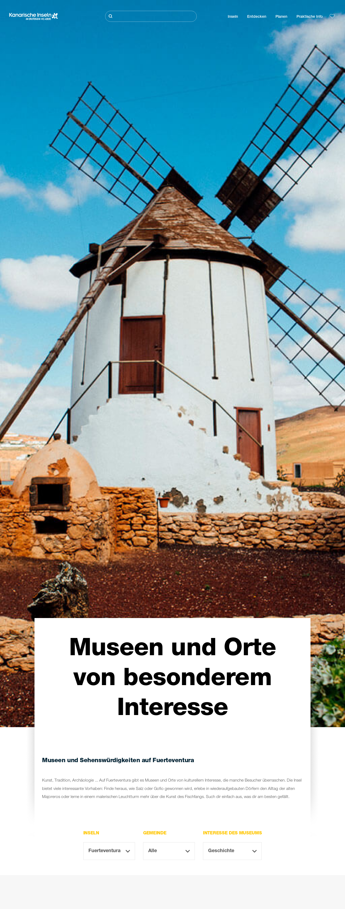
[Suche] (151, 16)
